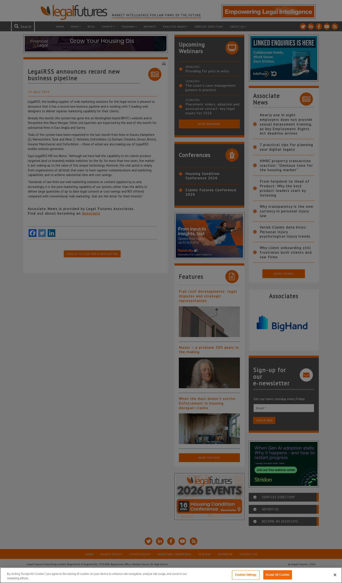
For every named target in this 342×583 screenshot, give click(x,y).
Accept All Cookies (278, 575)
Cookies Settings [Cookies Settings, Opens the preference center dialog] (245, 575)
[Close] (335, 575)
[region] (171, 575)
